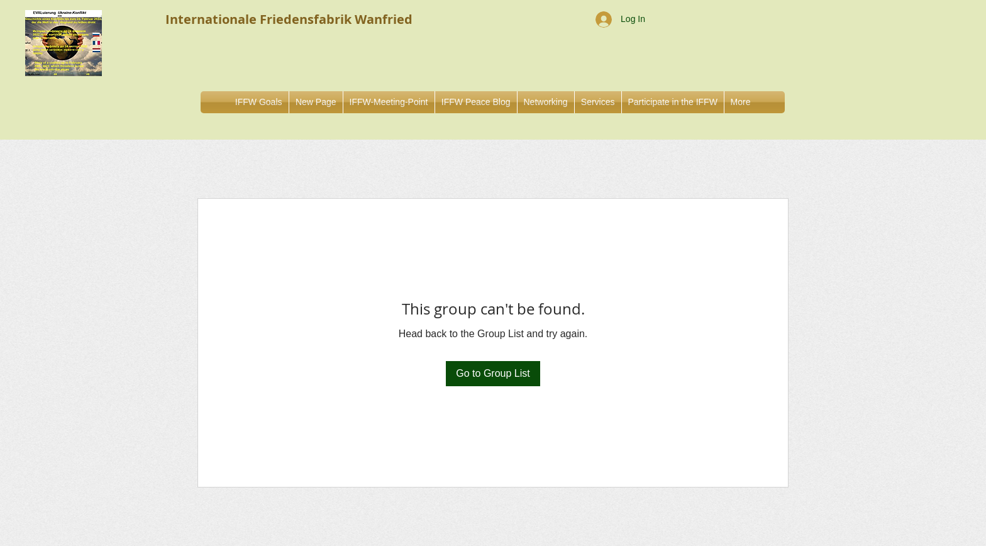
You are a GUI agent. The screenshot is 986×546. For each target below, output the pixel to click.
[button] (546, 102)
